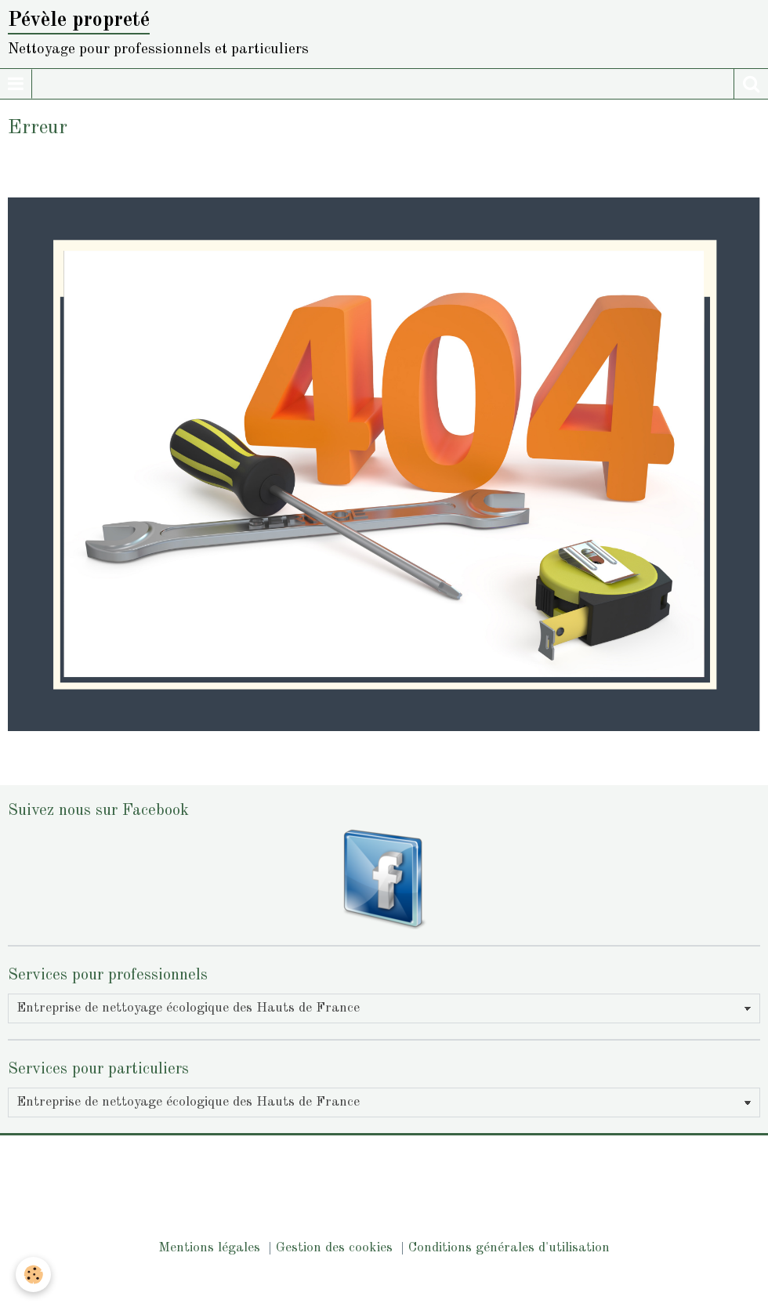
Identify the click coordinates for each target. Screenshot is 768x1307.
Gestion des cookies (334, 1248)
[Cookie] (33, 1274)
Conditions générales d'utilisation (509, 1248)
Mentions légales (209, 1248)
